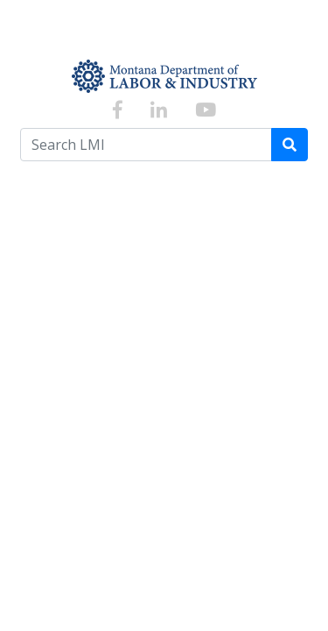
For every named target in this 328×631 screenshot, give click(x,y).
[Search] (289, 144)
